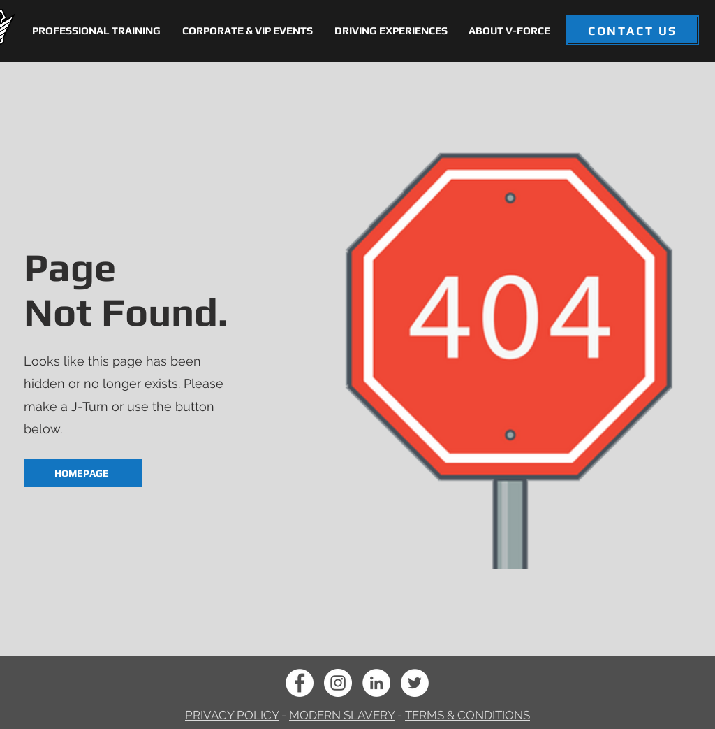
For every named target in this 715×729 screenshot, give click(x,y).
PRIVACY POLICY (232, 715)
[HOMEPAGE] (83, 473)
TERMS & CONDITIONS (467, 715)
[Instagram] (338, 683)
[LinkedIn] (376, 683)
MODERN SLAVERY (342, 715)
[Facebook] (300, 683)
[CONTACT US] (633, 30)
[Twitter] (415, 683)
